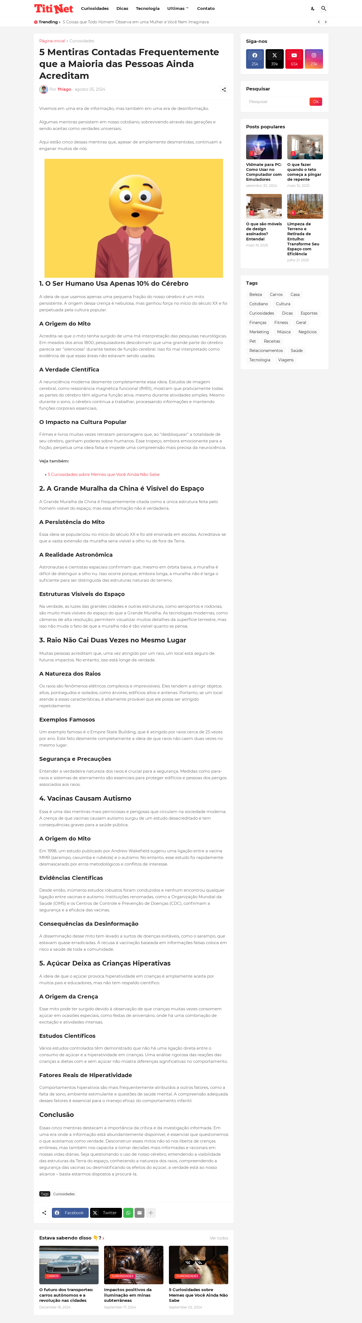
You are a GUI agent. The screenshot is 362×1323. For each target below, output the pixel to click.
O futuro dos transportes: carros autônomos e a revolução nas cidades (66, 1295)
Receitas (272, 341)
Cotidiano (258, 303)
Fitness (281, 322)
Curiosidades (95, 8)
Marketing (259, 331)
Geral (301, 322)
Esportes (309, 313)
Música (284, 331)
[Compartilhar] (223, 89)
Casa (295, 294)
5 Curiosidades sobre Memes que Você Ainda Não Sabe (104, 474)
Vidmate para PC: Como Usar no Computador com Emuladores (264, 172)
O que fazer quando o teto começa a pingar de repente (304, 172)
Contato (206, 8)
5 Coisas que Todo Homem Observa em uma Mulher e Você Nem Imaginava (136, 22)
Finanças (257, 322)
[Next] (325, 22)
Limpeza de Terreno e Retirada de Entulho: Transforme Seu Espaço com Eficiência (303, 238)
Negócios (308, 331)
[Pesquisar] (323, 8)
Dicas (122, 8)
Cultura (283, 303)
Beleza (255, 294)
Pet (252, 341)
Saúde (297, 350)
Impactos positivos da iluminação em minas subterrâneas (128, 1295)
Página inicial (52, 41)
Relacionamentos (266, 350)
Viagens (286, 359)
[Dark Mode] (313, 8)
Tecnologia (148, 8)
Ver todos (219, 1238)
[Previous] (319, 22)
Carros (276, 294)
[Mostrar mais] (151, 1213)
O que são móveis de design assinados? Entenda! (264, 231)
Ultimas (176, 8)
